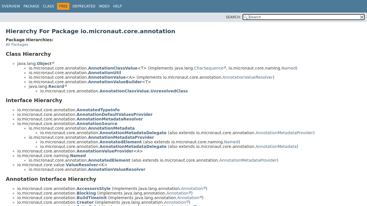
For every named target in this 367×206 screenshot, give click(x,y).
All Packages (17, 44)
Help (117, 6)
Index (104, 6)
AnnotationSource (97, 123)
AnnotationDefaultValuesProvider (115, 114)
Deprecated (84, 6)
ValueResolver (82, 165)
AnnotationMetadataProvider (284, 132)
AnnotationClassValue (113, 68)
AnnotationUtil (104, 72)
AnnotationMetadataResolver (110, 119)
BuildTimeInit (92, 197)
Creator (85, 202)
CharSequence (208, 68)
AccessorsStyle (94, 188)
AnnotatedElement (120, 142)
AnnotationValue (107, 77)
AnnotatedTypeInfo (98, 110)
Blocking (86, 193)
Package (31, 6)
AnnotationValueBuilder (115, 82)
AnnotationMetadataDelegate (133, 132)
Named (289, 68)
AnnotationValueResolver (247, 77)
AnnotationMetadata (111, 128)
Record (56, 86)
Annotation (192, 188)
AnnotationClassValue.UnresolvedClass (143, 91)
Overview (11, 6)
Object (44, 63)
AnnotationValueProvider (105, 151)
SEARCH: (233, 17)
